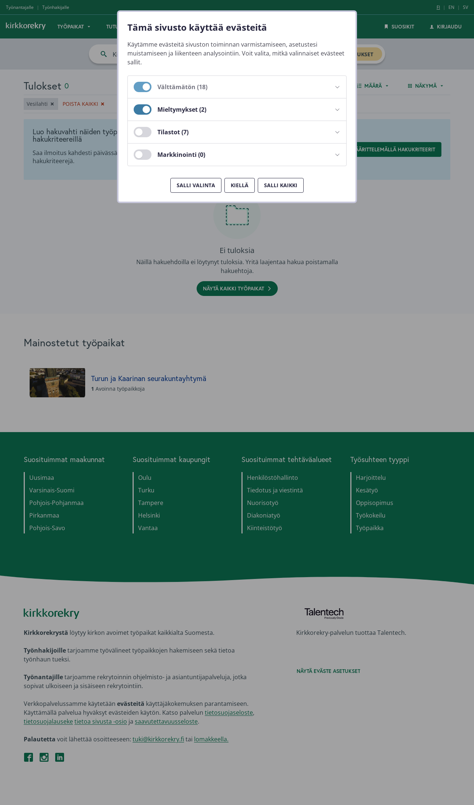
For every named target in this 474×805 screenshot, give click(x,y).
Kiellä (239, 185)
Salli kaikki (280, 185)
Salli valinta (196, 185)
